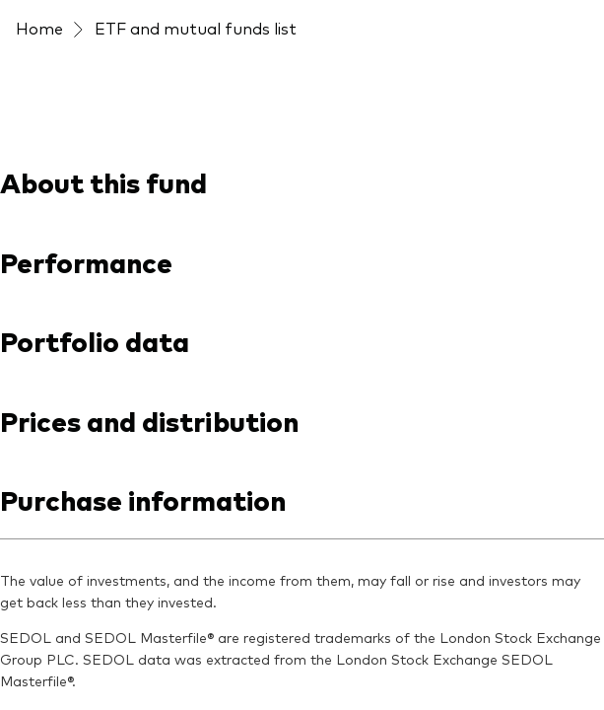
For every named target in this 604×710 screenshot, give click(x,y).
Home (39, 27)
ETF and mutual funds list (196, 27)
